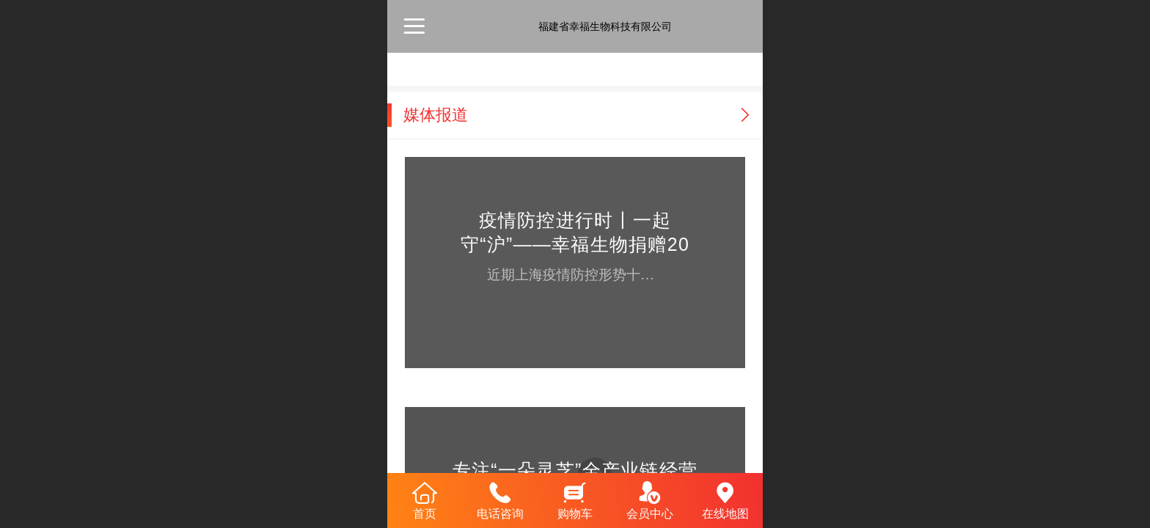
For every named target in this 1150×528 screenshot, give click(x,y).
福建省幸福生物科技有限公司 (605, 26)
